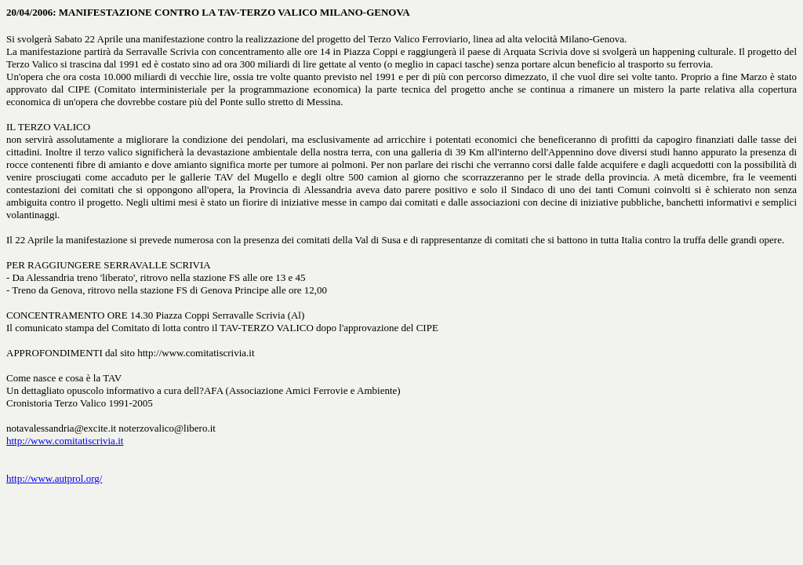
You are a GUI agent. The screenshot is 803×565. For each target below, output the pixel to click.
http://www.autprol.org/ (54, 478)
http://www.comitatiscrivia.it (64, 441)
